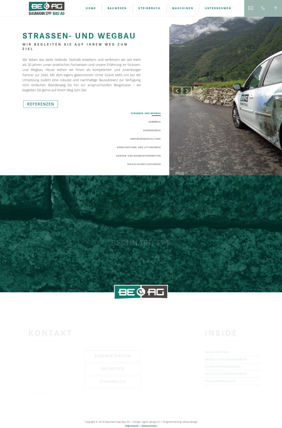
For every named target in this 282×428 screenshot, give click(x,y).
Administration (113, 357)
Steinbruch (149, 8)
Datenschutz (149, 425)
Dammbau (155, 122)
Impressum (132, 425)
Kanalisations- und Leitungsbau (139, 147)
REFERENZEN (40, 104)
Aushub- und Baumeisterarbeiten (138, 156)
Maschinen (182, 8)
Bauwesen (112, 370)
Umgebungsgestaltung (145, 139)
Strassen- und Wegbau (146, 113)
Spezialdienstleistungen (144, 164)
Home (91, 8)
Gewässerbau (152, 130)
